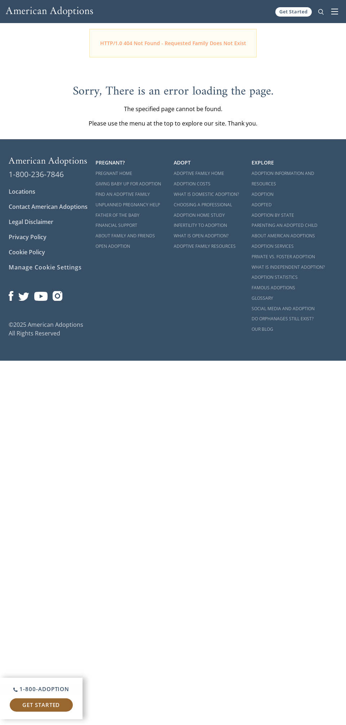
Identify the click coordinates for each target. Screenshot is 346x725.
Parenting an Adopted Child (285, 225)
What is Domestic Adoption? (206, 194)
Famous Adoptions (273, 288)
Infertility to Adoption (200, 225)
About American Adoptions (283, 236)
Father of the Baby (117, 215)
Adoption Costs (192, 184)
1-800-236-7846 (36, 174)
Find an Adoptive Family (123, 194)
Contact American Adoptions (48, 207)
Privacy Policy (27, 237)
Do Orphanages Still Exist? (283, 319)
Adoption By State (273, 215)
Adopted (262, 205)
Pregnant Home (114, 173)
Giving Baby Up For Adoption (128, 184)
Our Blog (262, 329)
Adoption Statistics (275, 277)
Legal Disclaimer (31, 222)
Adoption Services (273, 246)
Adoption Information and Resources (283, 178)
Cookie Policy (27, 252)
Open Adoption (113, 246)
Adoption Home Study (199, 215)
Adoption (263, 194)
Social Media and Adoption (283, 309)
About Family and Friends (125, 236)
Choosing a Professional (203, 205)
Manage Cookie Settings (45, 267)
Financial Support (116, 225)
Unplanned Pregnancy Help (128, 205)
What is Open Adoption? (201, 236)
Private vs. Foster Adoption (283, 257)
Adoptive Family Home (199, 173)
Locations (22, 191)
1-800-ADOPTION (41, 689)
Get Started (293, 11)
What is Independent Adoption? (288, 267)
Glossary (262, 298)
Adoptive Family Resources (205, 246)
